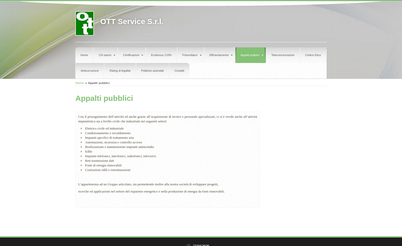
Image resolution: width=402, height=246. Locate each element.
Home (84, 55)
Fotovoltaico (191, 55)
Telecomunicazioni (282, 55)
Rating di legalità (119, 70)
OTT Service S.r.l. (132, 21)
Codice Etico (313, 55)
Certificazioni (133, 55)
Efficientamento (221, 55)
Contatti (179, 70)
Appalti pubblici (251, 55)
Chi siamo (107, 55)
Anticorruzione (90, 70)
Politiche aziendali (152, 70)
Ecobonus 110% (161, 55)
